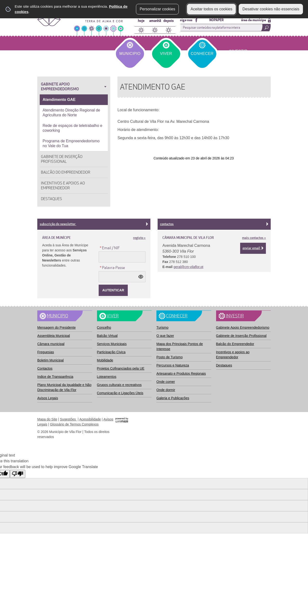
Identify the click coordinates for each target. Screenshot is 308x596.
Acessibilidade (90, 419)
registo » (139, 238)
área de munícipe (256, 20)
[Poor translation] (17, 474)
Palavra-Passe (112, 267)
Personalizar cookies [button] (157, 9)
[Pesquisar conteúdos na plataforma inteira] (264, 27)
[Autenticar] (113, 290)
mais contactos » (254, 238)
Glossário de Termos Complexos (74, 424)
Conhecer (202, 54)
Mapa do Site (47, 419)
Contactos (214, 224)
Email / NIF (109, 247)
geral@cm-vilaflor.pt (188, 267)
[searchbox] (224, 27)
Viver (166, 54)
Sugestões (68, 419)
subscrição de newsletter (94, 224)
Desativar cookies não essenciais (270, 9)
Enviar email (253, 248)
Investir (238, 51)
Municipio (130, 54)
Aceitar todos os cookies (211, 9)
